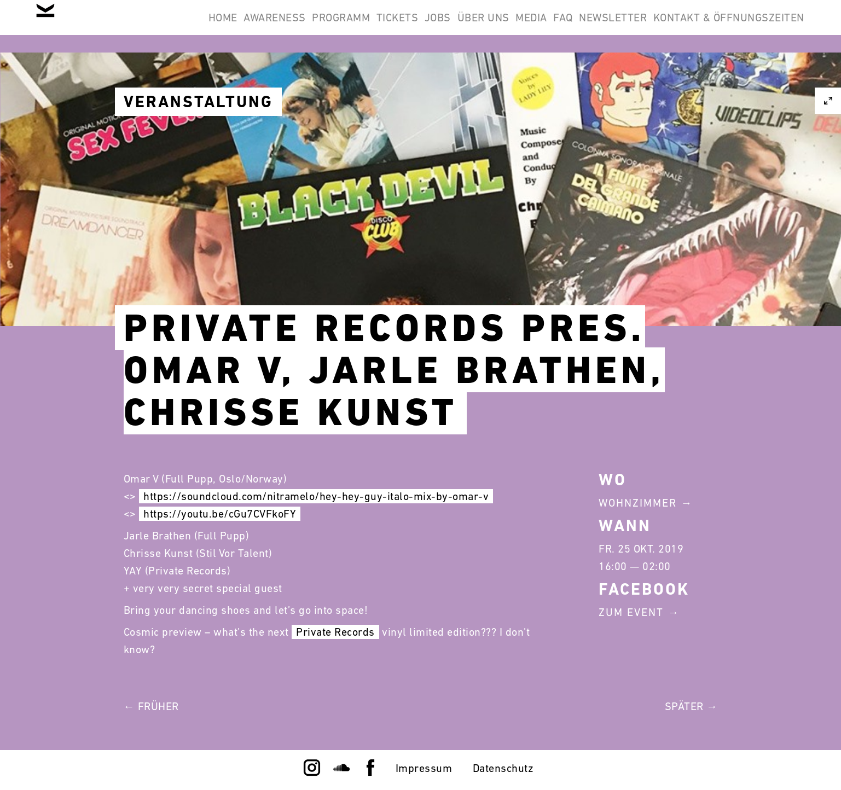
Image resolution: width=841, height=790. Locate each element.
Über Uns (591, 26)
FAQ (699, 26)
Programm (407, 26)
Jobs (531, 26)
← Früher (151, 706)
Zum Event (631, 612)
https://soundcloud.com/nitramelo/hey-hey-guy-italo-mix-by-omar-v (316, 496)
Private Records (335, 632)
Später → (691, 706)
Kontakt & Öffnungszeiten (721, 79)
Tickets (477, 26)
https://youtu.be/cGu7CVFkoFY (219, 514)
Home (259, 26)
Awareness (326, 26)
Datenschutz (503, 768)
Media (653, 26)
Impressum (424, 768)
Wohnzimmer (638, 503)
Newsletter (763, 26)
